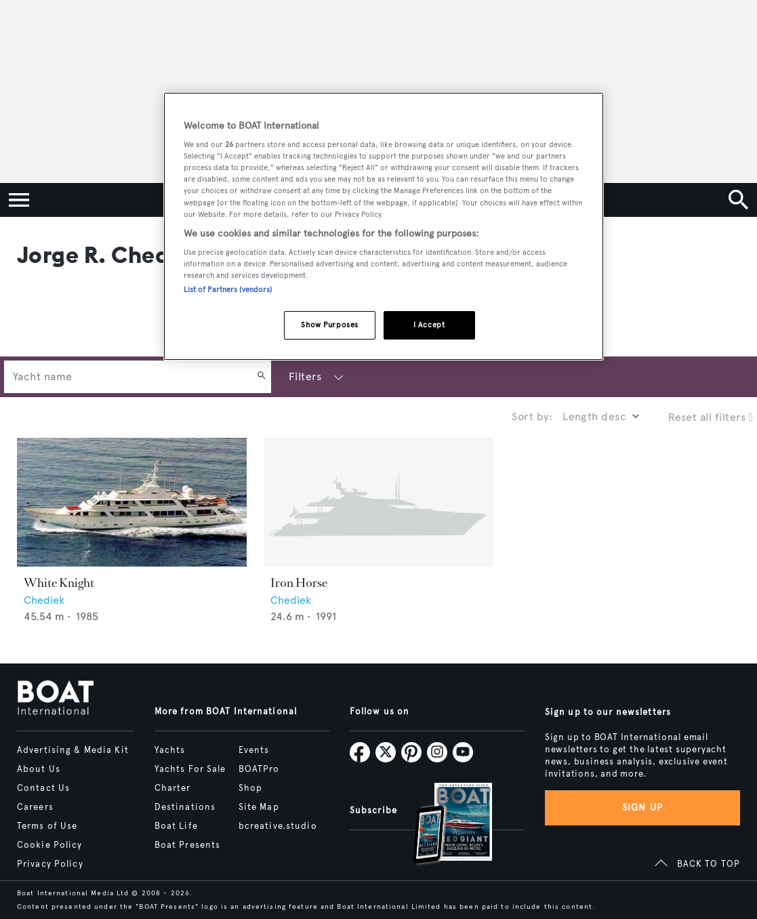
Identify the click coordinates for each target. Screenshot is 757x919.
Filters (305, 376)
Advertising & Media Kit (73, 750)
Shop (250, 788)
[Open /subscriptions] (441, 825)
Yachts (170, 750)
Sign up (642, 807)
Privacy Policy (50, 864)
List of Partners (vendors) (228, 289)
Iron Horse (298, 583)
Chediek (44, 600)
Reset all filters (710, 417)
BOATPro (259, 769)
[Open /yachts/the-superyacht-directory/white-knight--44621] (132, 502)
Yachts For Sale (190, 769)
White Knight (59, 583)
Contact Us (43, 788)
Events (254, 750)
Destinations (185, 807)
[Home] (55, 698)
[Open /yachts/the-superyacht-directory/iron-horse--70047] (378, 502)
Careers (35, 807)
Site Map (259, 807)
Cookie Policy (50, 845)
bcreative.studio (278, 826)
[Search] (261, 376)
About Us (38, 769)
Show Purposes (329, 324)
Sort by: (532, 416)
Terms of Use (47, 826)
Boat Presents (188, 845)
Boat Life (176, 826)
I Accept (429, 324)
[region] (383, 226)
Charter (173, 788)
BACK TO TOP (708, 864)
